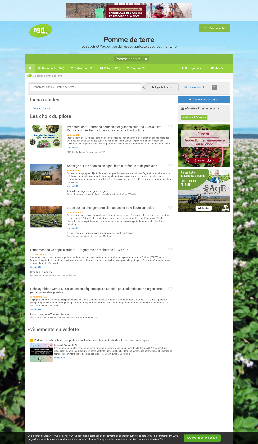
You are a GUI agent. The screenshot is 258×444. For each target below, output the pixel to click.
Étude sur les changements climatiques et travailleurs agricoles (110, 208)
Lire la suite (72, 148)
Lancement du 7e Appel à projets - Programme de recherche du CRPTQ (79, 250)
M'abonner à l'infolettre (194, 117)
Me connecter (214, 28)
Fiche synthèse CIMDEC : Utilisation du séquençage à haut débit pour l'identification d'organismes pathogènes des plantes (97, 290)
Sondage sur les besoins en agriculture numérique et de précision (112, 166)
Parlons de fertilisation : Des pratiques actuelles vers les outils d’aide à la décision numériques (91, 340)
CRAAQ (174, 435)
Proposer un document (204, 99)
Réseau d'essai (41, 109)
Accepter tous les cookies (203, 437)
